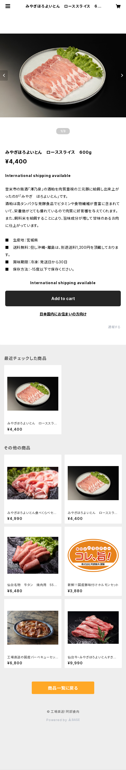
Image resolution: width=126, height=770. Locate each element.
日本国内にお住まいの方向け (63, 314)
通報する (114, 327)
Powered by (63, 720)
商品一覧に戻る (63, 688)
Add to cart (63, 298)
